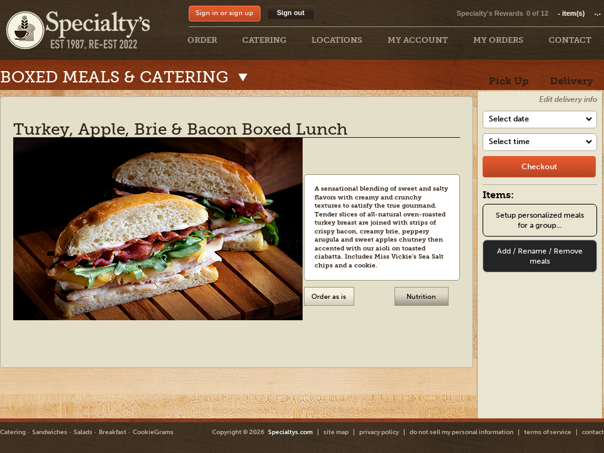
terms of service (547, 432)
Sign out (291, 12)
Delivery (571, 81)
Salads (83, 432)
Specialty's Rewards (490, 13)
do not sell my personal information (461, 432)
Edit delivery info (568, 99)
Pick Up (508, 81)
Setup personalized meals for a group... (540, 220)
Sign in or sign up (225, 13)
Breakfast (112, 432)
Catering (13, 432)
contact (593, 432)
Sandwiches (49, 432)
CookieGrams (153, 432)
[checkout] (539, 166)
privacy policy (379, 432)
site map (336, 432)
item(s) (579, 13)
